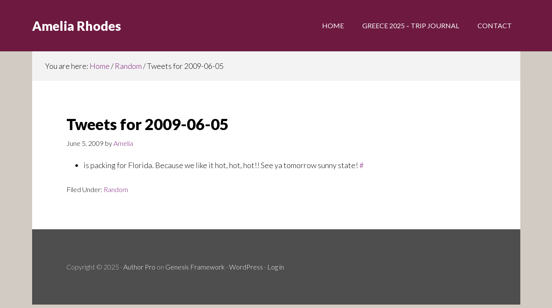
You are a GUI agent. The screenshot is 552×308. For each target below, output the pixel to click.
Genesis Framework (195, 267)
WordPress (246, 267)
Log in (275, 267)
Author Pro (139, 267)
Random (116, 189)
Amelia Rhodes (76, 25)
